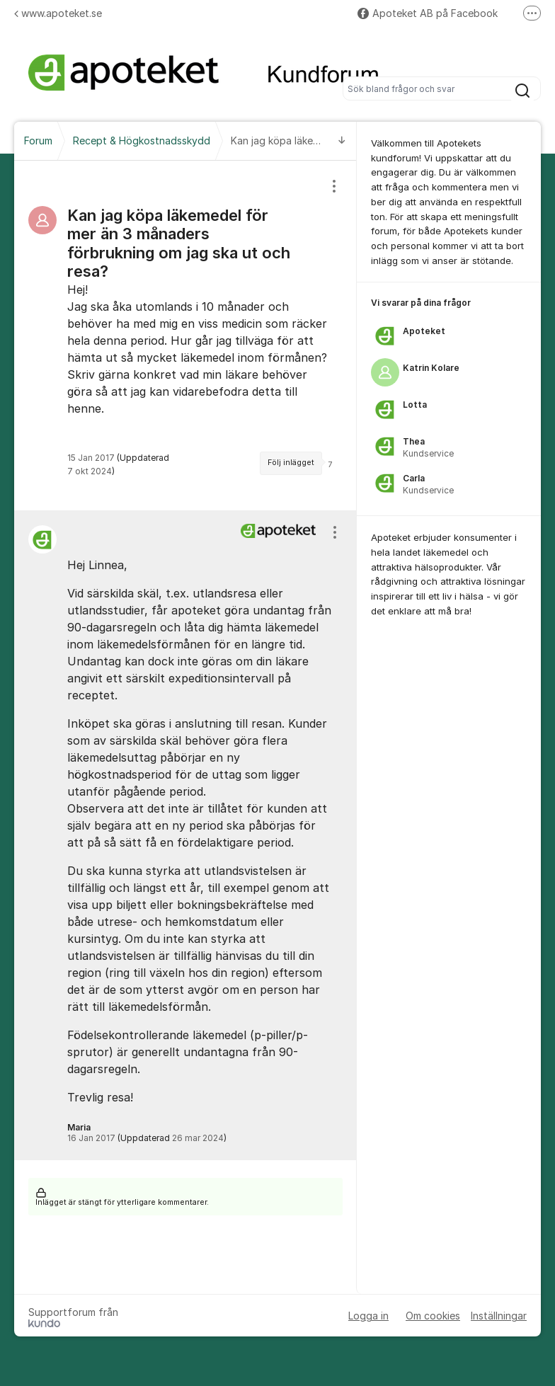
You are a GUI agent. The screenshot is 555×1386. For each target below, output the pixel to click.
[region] (185, 335)
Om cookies (433, 1316)
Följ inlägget (291, 462)
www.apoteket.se (58, 13)
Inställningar (499, 1316)
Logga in (368, 1316)
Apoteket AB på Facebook (427, 13)
